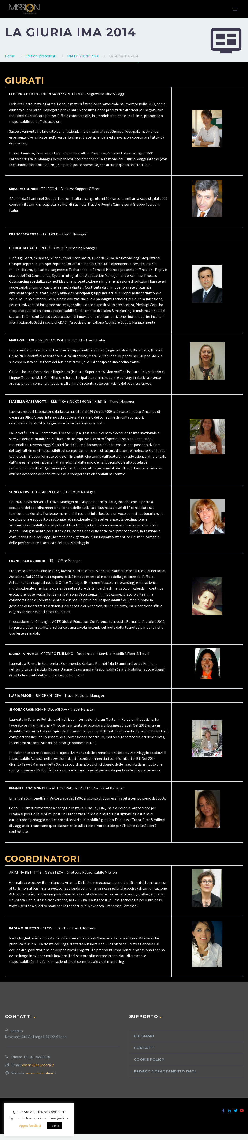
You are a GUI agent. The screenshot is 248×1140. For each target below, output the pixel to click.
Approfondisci (30, 1125)
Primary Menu (235, 9)
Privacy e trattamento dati (165, 1071)
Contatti (144, 1048)
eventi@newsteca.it (38, 1065)
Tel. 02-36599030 (36, 1056)
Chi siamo (144, 1036)
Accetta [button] (54, 1126)
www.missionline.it (41, 1073)
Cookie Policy (149, 1059)
